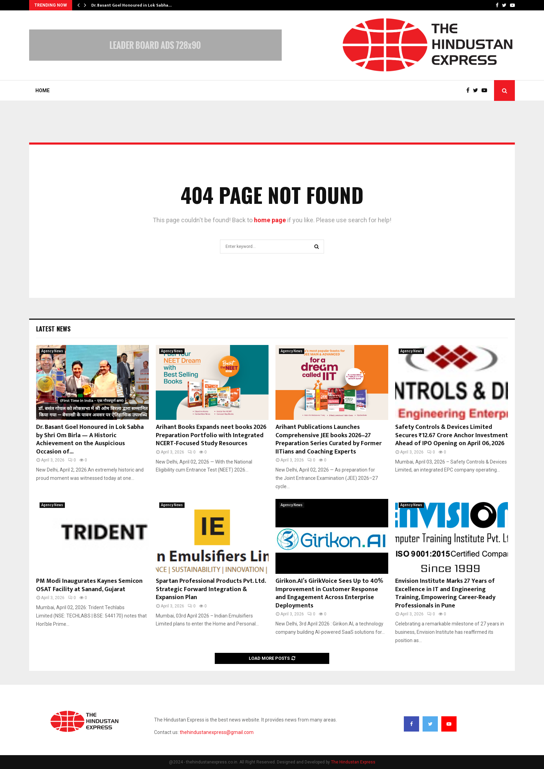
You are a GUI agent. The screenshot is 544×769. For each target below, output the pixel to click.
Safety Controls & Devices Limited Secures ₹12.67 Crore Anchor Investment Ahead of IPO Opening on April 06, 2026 (451, 435)
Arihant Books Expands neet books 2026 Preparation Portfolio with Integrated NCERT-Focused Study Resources (211, 435)
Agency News (52, 351)
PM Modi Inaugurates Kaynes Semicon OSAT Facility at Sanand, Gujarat (89, 585)
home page (270, 220)
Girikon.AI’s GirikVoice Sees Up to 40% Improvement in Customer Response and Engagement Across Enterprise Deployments (329, 593)
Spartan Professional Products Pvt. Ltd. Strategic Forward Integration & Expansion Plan (211, 589)
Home (42, 90)
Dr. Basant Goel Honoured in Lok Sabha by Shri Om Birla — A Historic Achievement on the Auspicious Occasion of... (90, 439)
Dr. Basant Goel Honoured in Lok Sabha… (131, 5)
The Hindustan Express (353, 762)
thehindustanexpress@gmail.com (217, 732)
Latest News (53, 328)
